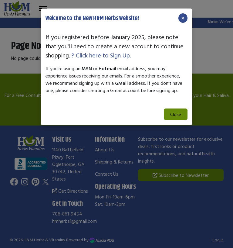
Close (175, 114)
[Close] (182, 18)
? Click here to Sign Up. (101, 55)
